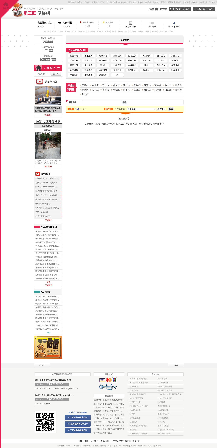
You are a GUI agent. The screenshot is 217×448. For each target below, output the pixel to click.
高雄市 (137, 89)
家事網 (94, 2)
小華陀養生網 (135, 418)
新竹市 (126, 85)
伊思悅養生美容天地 (166, 430)
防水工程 (117, 60)
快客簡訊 (133, 422)
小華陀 (202, 2)
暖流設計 (133, 430)
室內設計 (132, 56)
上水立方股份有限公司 (139, 379)
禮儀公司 (132, 70)
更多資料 (48, 285)
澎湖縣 (178, 89)
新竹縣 (137, 85)
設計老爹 (71, 2)
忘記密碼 (41, 74)
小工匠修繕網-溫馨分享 (77, 430)
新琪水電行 (162, 379)
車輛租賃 (132, 65)
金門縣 (85, 94)
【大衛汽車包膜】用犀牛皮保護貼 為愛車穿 (171, 394)
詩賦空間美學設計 (165, 386)
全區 (77, 109)
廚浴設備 (161, 56)
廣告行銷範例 (130, 27)
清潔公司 (175, 60)
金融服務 (103, 70)
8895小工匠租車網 (165, 390)
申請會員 (70, 24)
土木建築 (88, 56)
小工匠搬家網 (135, 410)
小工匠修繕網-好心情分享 (77, 424)
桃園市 (116, 85)
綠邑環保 (161, 402)
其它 (117, 75)
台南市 (126, 89)
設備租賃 (103, 60)
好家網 (186, 2)
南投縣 (178, 85)
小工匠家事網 (173, 27)
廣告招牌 (117, 70)
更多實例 (48, 166)
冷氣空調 (117, 56)
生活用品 (175, 65)
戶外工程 (132, 60)
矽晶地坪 (175, 70)
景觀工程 (146, 60)
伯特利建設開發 (164, 433)
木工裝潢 (146, 56)
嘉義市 (105, 89)
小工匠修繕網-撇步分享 (77, 417)
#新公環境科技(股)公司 (139, 406)
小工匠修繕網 (163, 383)
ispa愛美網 (134, 386)
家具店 (146, 70)
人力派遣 (161, 60)
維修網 (155, 2)
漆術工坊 (161, 422)
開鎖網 (178, 2)
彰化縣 (85, 89)
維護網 (95, 446)
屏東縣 (147, 89)
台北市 (95, 85)
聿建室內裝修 (163, 426)
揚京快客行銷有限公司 (125, 441)
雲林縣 (95, 89)
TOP (176, 365)
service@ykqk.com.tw (69, 388)
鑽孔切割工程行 (164, 414)
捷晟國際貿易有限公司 (139, 433)
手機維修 (88, 75)
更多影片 (48, 115)
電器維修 (88, 65)
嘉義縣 (116, 89)
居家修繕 (103, 56)
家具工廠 (161, 70)
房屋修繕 (74, 56)
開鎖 (146, 65)
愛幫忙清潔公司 (164, 406)
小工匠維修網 (163, 410)
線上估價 (46, 24)
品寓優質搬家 (163, 418)
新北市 (105, 85)
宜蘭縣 (147, 85)
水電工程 (74, 60)
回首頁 (10, 9)
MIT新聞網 (122, 2)
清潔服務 (132, 2)
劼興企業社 (134, 390)
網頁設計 (141, 446)
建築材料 (88, 60)
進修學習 (88, 70)
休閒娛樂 (74, 70)
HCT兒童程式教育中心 (139, 383)
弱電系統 (74, 75)
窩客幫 (79, 2)
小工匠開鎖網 (135, 402)
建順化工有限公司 (165, 398)
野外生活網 (210, 2)
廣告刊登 (152, 27)
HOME (42, 365)
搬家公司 (74, 65)
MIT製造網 (111, 2)
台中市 (168, 85)
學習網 (163, 2)
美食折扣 (161, 65)
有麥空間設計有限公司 (139, 426)
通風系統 (103, 75)
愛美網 (171, 2)
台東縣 (168, 89)
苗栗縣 (157, 85)
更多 (49, 282)
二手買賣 (117, 65)
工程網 (87, 2)
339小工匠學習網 (136, 398)
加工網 (102, 2)
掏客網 (194, 2)
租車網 (148, 2)
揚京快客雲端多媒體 (138, 394)
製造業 (103, 65)
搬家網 (140, 2)
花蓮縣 (157, 89)
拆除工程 (175, 56)
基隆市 (85, 85)
